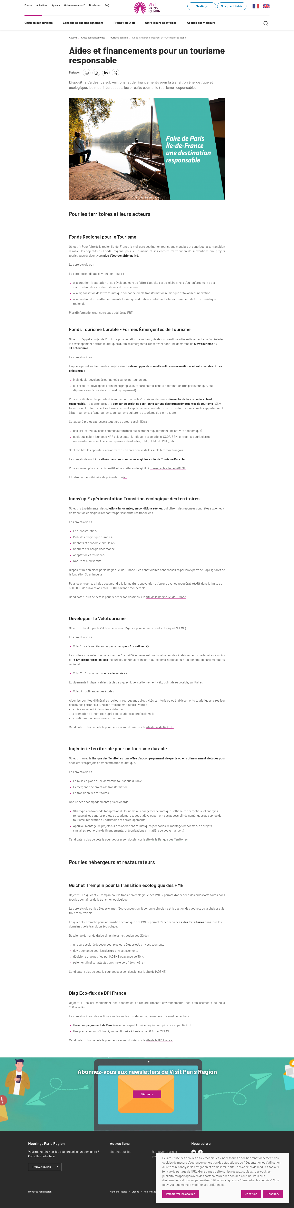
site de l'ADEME (156, 971)
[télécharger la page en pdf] (96, 72)
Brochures (94, 5)
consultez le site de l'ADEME (168, 468)
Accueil (73, 37)
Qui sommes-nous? (74, 5)
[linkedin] (193, 1152)
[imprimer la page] (86, 72)
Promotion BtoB (124, 22)
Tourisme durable (118, 37)
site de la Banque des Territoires (167, 839)
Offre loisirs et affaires (161, 22)
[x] (200, 1152)
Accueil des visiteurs (201, 22)
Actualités (41, 5)
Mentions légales (118, 1191)
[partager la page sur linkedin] (106, 72)
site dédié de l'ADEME (160, 727)
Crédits (135, 1191)
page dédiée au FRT (120, 312)
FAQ (107, 5)
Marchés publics (120, 1151)
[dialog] (222, 1178)
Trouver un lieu (41, 1167)
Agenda (55, 5)
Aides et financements (93, 37)
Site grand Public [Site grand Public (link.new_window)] (232, 6)
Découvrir (147, 1094)
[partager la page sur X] (115, 72)
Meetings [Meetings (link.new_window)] (202, 6)
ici (125, 477)
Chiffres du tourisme (38, 22)
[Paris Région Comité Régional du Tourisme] (147, 8)
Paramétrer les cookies (180, 1194)
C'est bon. (273, 1194)
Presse (28, 5)
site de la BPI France (159, 1040)
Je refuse (251, 1194)
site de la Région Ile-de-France (166, 597)
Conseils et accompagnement (83, 22)
